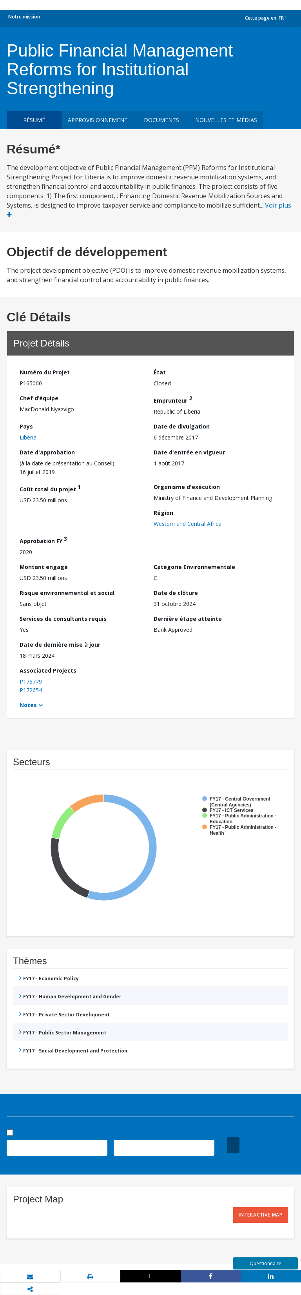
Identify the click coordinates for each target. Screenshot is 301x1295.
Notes (28, 705)
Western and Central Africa (187, 523)
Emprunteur (173, 399)
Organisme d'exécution (187, 487)
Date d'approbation (47, 452)
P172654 (31, 690)
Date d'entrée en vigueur (189, 452)
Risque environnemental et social (67, 592)
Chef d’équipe (39, 398)
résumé (34, 120)
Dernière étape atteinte (188, 618)
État (160, 372)
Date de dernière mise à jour (60, 644)
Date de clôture (176, 592)
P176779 (31, 681)
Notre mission (24, 16)
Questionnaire (265, 1263)
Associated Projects (48, 670)
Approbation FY (43, 540)
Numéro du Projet (45, 372)
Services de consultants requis (63, 618)
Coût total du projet (50, 488)
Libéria (28, 437)
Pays (26, 426)
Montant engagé (44, 567)
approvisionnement (98, 120)
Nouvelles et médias (226, 120)
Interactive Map (261, 1214)
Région (163, 512)
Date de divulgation (182, 426)
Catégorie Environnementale (194, 567)
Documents (161, 120)
